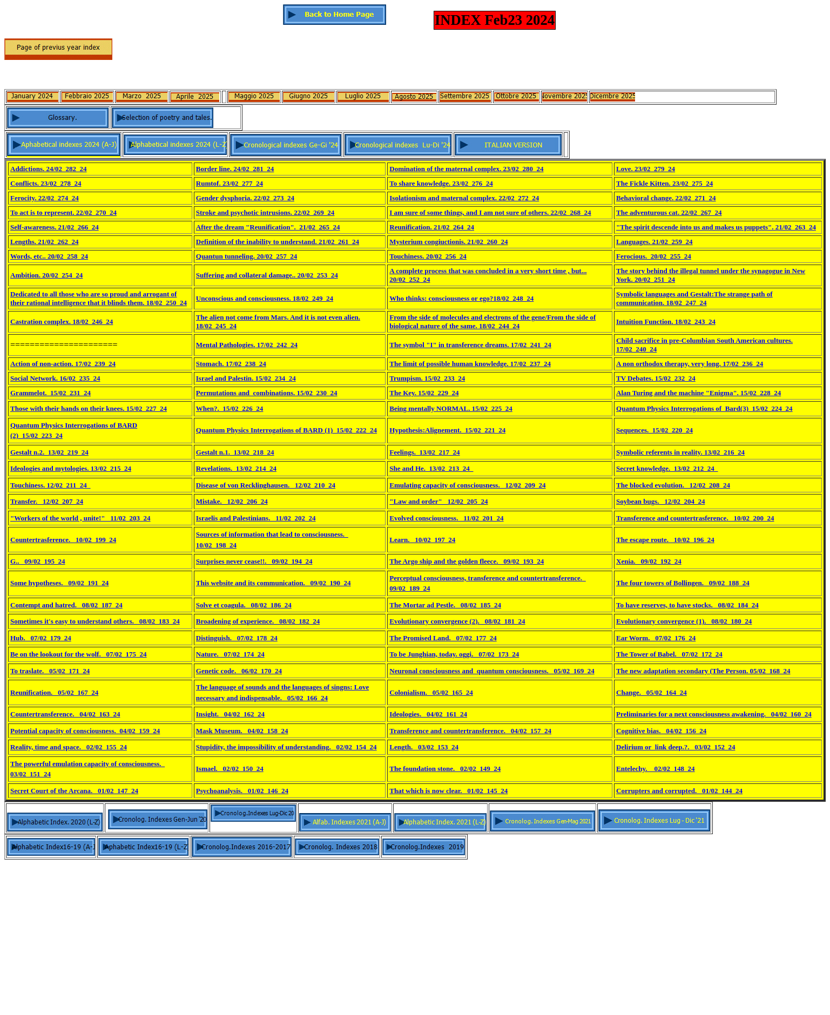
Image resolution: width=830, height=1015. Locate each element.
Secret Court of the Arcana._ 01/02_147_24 (74, 791)
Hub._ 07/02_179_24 (40, 638)
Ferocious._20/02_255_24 (653, 256)
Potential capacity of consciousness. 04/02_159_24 (85, 731)
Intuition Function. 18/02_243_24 (666, 321)
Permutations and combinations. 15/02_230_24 (267, 393)
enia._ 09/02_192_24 (651, 561)
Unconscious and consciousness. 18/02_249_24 (264, 298)
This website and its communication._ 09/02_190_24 (273, 583)
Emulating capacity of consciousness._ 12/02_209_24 (467, 485)
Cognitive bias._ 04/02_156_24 (661, 731)
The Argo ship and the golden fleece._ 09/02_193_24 (466, 561)
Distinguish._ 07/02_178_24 (237, 638)
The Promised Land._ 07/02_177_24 (442, 638)
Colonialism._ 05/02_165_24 (431, 692)
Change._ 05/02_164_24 (651, 692)
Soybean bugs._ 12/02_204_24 (660, 501)
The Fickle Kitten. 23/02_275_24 (664, 183)
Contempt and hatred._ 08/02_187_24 (66, 605)
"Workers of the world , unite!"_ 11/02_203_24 (80, 518)
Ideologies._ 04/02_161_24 (428, 714)
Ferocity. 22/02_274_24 (44, 198)
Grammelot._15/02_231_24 (50, 393)
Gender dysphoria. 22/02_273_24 (245, 198)
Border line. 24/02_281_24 (235, 169)
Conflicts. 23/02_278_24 (45, 183)
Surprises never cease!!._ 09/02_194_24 (254, 561)
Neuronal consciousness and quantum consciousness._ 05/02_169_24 (491, 671)
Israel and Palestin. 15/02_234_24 (246, 378)
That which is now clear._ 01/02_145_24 (448, 791)
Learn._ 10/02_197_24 (422, 540)
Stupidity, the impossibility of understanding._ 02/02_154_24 (286, 747)
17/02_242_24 (276, 345)
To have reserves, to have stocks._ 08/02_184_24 (687, 605)
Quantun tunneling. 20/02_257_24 (246, 256)
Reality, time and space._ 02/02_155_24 (68, 747)
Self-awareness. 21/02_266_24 (54, 227)
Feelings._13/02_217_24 (424, 452)
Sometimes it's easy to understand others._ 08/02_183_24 (95, 621)
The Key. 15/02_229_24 (423, 393)
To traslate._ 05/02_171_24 (50, 671)
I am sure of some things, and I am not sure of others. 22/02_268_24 (490, 212)
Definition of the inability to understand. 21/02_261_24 (277, 242)
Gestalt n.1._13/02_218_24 (235, 452)
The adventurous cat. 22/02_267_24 (669, 212)
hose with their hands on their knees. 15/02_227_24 (91, 408)
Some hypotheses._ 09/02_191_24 (59, 583)
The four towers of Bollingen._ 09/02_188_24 (683, 583)
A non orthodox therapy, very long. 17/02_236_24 (689, 364)
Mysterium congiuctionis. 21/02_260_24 (448, 242)
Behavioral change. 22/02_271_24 (666, 198)
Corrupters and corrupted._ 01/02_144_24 (679, 791)
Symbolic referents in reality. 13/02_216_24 (680, 452)
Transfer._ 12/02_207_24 (46, 501)
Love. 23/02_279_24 (645, 169)
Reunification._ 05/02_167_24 (54, 692)
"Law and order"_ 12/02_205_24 (438, 501)
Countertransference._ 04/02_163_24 (65, 714)
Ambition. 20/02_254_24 (46, 275)
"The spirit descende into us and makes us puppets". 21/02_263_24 (716, 227)
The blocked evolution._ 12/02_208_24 (673, 485)
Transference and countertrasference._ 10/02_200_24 (695, 518)
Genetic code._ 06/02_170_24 (239, 671)
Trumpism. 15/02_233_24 (427, 378)
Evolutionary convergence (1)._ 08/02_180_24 (684, 621)
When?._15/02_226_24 (230, 408)
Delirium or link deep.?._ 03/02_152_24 (675, 747)
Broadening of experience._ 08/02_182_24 (258, 621)
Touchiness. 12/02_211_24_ (50, 485)
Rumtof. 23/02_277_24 (229, 183)
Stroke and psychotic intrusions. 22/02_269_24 (265, 212)
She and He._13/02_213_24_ (431, 468)
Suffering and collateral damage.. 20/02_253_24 (267, 275)
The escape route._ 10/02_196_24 (665, 540)
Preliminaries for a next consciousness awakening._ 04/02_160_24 (714, 714)
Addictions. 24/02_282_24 (48, 169)
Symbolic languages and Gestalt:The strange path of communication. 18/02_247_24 (694, 298)
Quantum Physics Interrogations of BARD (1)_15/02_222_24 (286, 430)
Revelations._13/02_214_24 (236, 468)
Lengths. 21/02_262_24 (44, 242)
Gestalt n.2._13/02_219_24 (49, 452)
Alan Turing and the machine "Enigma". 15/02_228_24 (698, 393)
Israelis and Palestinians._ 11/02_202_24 (256, 518)
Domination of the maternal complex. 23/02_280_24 (466, 169)
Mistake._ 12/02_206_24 (232, 501)
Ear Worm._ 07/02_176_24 (656, 638)
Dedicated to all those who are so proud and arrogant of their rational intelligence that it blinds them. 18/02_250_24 (98, 298)
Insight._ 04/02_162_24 (230, 714)
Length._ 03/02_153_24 (423, 747)
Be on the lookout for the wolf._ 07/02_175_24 (78, 654)
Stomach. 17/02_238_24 (231, 364)
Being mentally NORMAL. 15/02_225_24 (450, 408)
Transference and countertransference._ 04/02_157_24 (470, 731)
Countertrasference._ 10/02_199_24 (63, 540)
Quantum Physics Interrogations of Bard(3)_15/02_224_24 (704, 408)
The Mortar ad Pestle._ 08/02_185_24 (445, 605)
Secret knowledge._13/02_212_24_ (667, 468)
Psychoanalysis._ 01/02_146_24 (242, 791)
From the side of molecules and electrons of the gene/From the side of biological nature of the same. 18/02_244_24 (492, 321)
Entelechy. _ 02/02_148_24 (655, 768)
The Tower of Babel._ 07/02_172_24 (669, 654)
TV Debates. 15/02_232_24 (656, 378)
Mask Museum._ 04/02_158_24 (242, 731)
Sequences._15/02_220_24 (654, 430)
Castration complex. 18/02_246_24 (61, 321)
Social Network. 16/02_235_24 (55, 378)
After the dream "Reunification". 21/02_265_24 (268, 227)
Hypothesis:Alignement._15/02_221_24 (447, 430)
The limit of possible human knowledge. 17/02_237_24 (470, 364)
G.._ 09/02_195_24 (37, 561)
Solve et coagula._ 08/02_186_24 (244, 605)
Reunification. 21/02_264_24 (431, 227)
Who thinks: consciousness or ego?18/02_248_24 (461, 298)
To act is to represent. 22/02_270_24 (63, 212)
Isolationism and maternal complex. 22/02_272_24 (464, 198)
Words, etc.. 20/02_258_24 (49, 256)
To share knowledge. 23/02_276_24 (440, 183)
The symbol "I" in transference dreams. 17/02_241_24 (470, 345)
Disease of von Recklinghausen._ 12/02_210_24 (265, 485)
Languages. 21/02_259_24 (654, 242)
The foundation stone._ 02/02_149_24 (445, 768)
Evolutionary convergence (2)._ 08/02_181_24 (457, 621)
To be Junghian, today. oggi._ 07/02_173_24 (454, 654)
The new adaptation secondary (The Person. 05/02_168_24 (703, 671)
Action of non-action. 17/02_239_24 (63, 364)
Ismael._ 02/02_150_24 (230, 768)
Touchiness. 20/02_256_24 (428, 256)
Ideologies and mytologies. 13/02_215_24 (70, 468)
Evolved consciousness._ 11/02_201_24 (446, 518)
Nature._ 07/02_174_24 (230, 654)
